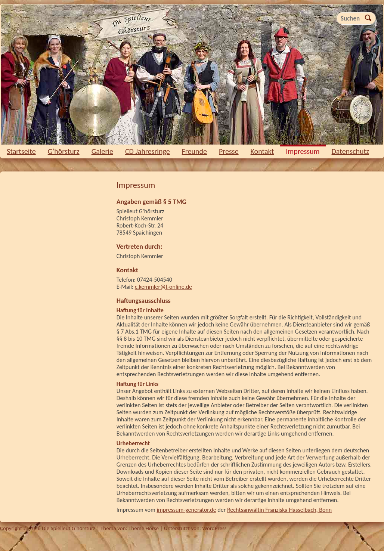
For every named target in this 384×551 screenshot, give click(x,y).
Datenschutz (350, 151)
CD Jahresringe (147, 151)
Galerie (102, 151)
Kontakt (262, 151)
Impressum (302, 151)
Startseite (21, 151)
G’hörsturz (64, 151)
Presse (229, 151)
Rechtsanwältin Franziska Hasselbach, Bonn (279, 509)
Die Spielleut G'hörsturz (192, 74)
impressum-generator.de (186, 509)
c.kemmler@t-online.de (163, 286)
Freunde (194, 151)
